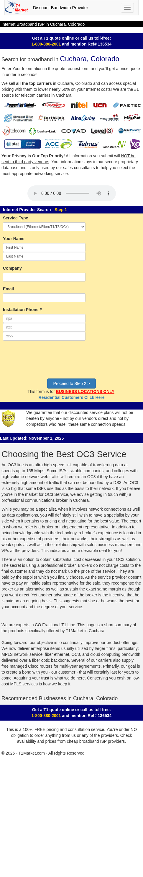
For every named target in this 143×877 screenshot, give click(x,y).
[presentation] (48, 362)
